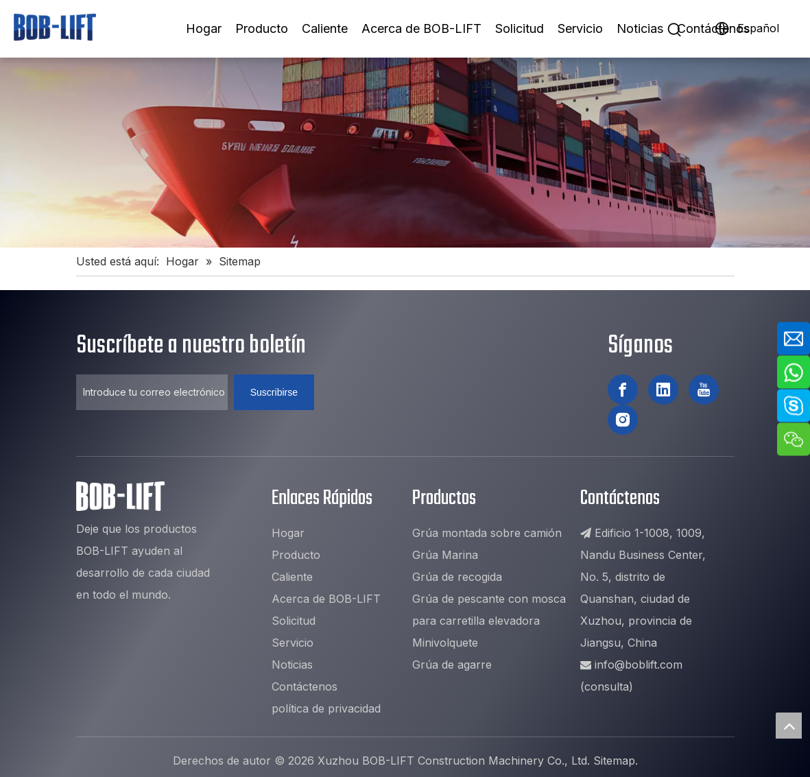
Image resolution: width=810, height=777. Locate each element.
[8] (405, 153)
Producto (261, 28)
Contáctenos (713, 28)
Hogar (204, 28)
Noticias (640, 28)
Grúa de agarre (452, 664)
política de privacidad (326, 708)
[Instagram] (623, 420)
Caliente (325, 28)
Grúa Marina (445, 555)
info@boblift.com (638, 664)
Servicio (580, 28)
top (789, 726)
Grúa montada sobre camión (487, 533)
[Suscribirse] (274, 392)
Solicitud (519, 28)
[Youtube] (704, 389)
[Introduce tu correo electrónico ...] (152, 392)
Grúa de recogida (457, 577)
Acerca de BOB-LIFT (421, 28)
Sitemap (614, 760)
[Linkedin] (663, 389)
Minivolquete (445, 642)
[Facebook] (623, 389)
